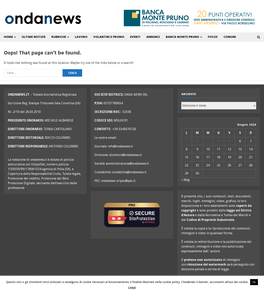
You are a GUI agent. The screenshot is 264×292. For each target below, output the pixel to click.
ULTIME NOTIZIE (34, 37)
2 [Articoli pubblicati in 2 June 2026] (197, 141)
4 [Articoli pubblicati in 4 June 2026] (219, 141)
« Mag (185, 180)
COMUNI (230, 37)
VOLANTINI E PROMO (108, 37)
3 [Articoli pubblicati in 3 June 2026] (208, 141)
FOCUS (213, 37)
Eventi (135, 37)
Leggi (132, 287)
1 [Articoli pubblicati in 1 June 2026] (187, 141)
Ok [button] (254, 282)
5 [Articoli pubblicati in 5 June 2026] (229, 141)
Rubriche (58, 37)
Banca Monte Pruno (182, 37)
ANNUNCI (153, 37)
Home (8, 37)
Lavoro (81, 37)
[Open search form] (258, 37)
